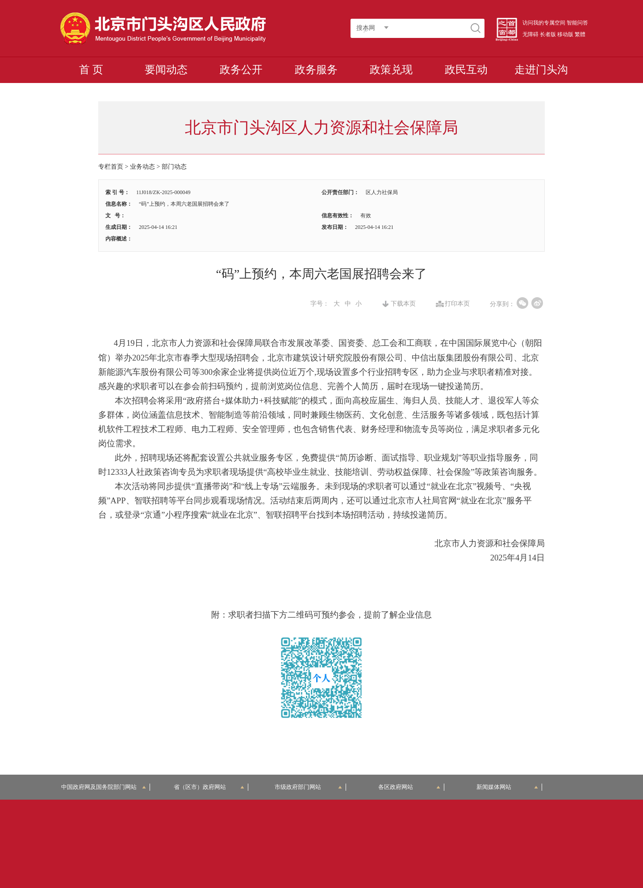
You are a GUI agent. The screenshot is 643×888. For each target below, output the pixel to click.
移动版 (565, 34)
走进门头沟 (541, 69)
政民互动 (466, 69)
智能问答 (577, 23)
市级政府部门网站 (308, 787)
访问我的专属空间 (543, 23)
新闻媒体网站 (507, 787)
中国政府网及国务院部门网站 (103, 787)
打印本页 (457, 304)
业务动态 (142, 166)
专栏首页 (110, 166)
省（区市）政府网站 (209, 787)
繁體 (580, 34)
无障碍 (530, 34)
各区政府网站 (409, 787)
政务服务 (316, 69)
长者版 (548, 34)
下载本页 (403, 304)
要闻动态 (166, 69)
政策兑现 (391, 69)
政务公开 (241, 69)
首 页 (91, 69)
